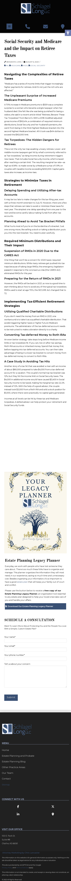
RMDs (24, 65)
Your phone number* (35, 657)
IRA (6, 65)
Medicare (14, 65)
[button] (9, 26)
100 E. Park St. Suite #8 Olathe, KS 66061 (10, 840)
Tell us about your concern (35, 665)
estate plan (22, 582)
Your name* (35, 639)
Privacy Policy (7, 868)
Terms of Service (22, 868)
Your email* (35, 648)
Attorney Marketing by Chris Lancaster (21, 853)
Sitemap (6, 785)
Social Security (37, 65)
